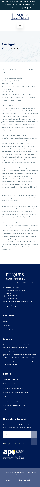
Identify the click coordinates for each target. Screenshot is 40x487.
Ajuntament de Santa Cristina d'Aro (15, 388)
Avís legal (9, 480)
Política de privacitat (24, 480)
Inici (4, 49)
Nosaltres (6, 326)
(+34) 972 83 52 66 (10, 2)
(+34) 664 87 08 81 (28, 2)
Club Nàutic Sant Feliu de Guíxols (14, 406)
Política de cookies (20, 483)
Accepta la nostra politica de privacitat (17, 444)
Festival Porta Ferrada (10, 401)
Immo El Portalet (8, 330)
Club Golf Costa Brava (10, 384)
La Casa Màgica (8, 397)
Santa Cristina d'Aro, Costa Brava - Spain (20, 5)
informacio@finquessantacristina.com (19, 301)
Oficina (5, 321)
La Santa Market (8, 410)
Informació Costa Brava (11, 379)
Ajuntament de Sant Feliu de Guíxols (15, 393)
